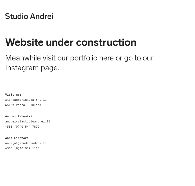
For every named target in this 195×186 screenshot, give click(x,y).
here (107, 58)
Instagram (22, 67)
